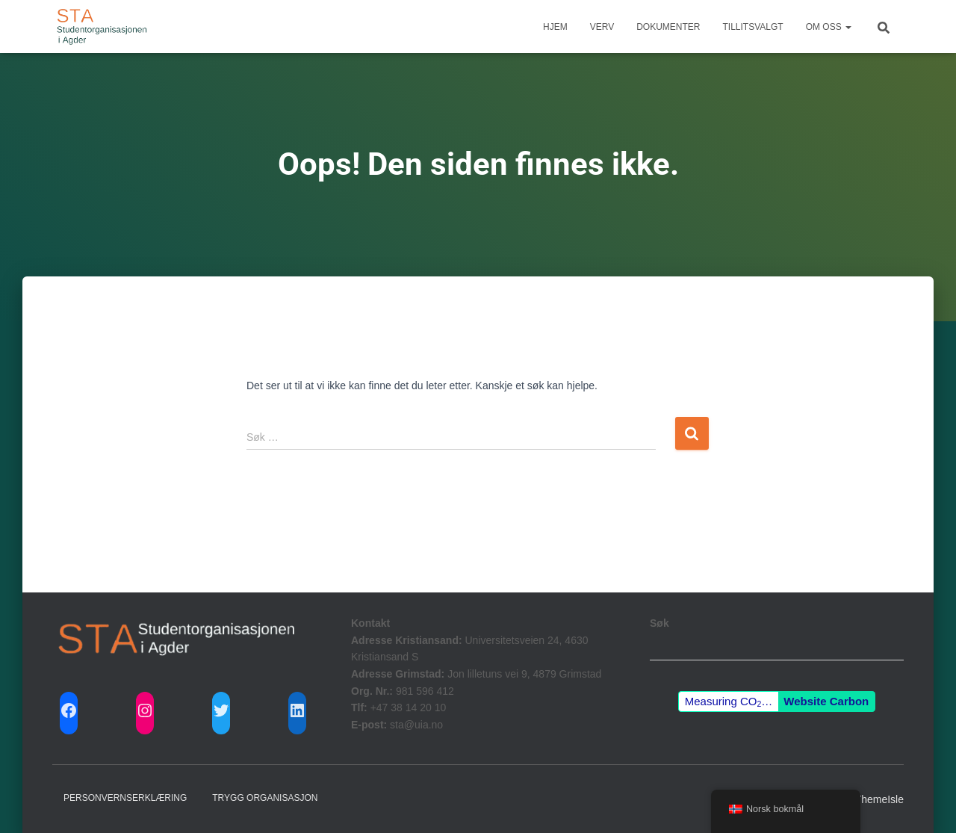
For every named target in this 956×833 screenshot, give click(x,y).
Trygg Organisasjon (264, 798)
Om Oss (828, 27)
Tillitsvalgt (753, 27)
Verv (602, 27)
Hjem (555, 27)
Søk (659, 623)
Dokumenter (668, 27)
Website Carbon (826, 701)
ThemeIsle (879, 799)
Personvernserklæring (125, 798)
